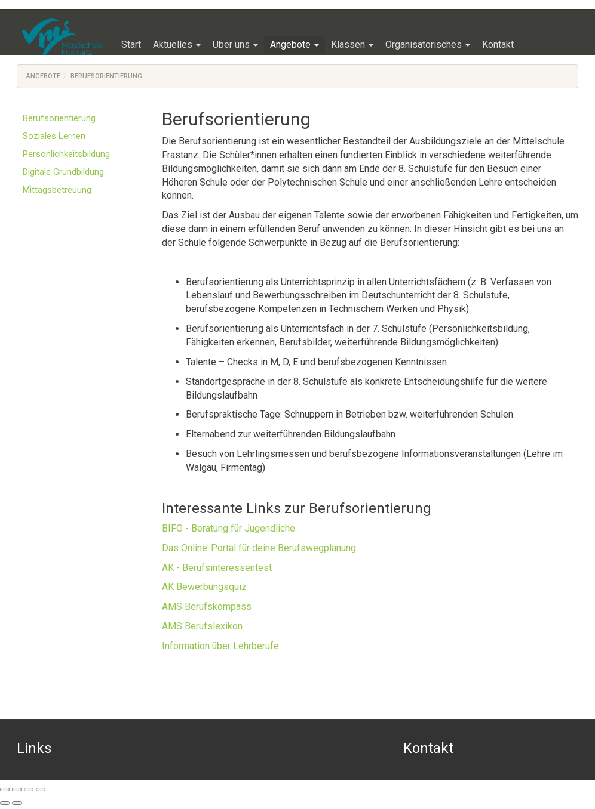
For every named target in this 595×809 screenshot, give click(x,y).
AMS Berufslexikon (202, 626)
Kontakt (428, 748)
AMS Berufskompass (207, 606)
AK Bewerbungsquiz (204, 586)
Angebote (43, 76)
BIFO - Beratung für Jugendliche (228, 528)
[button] (177, 45)
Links (34, 748)
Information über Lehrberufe (220, 645)
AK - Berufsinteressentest (217, 567)
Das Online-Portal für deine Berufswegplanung (259, 548)
